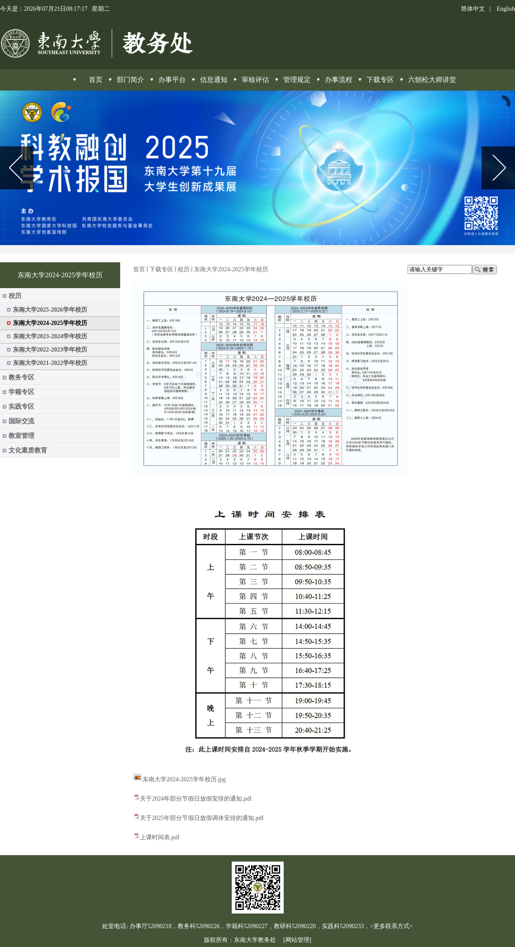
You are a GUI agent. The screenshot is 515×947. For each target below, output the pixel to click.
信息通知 (213, 79)
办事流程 (338, 79)
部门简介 (130, 79)
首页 (139, 269)
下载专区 (380, 79)
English (506, 9)
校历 (184, 269)
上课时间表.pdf (159, 837)
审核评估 (255, 79)
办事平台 (172, 79)
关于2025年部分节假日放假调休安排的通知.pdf (202, 818)
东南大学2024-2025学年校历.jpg (184, 779)
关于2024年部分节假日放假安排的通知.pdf (195, 798)
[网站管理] (297, 940)
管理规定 (297, 79)
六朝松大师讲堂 (432, 79)
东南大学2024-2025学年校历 (231, 269)
